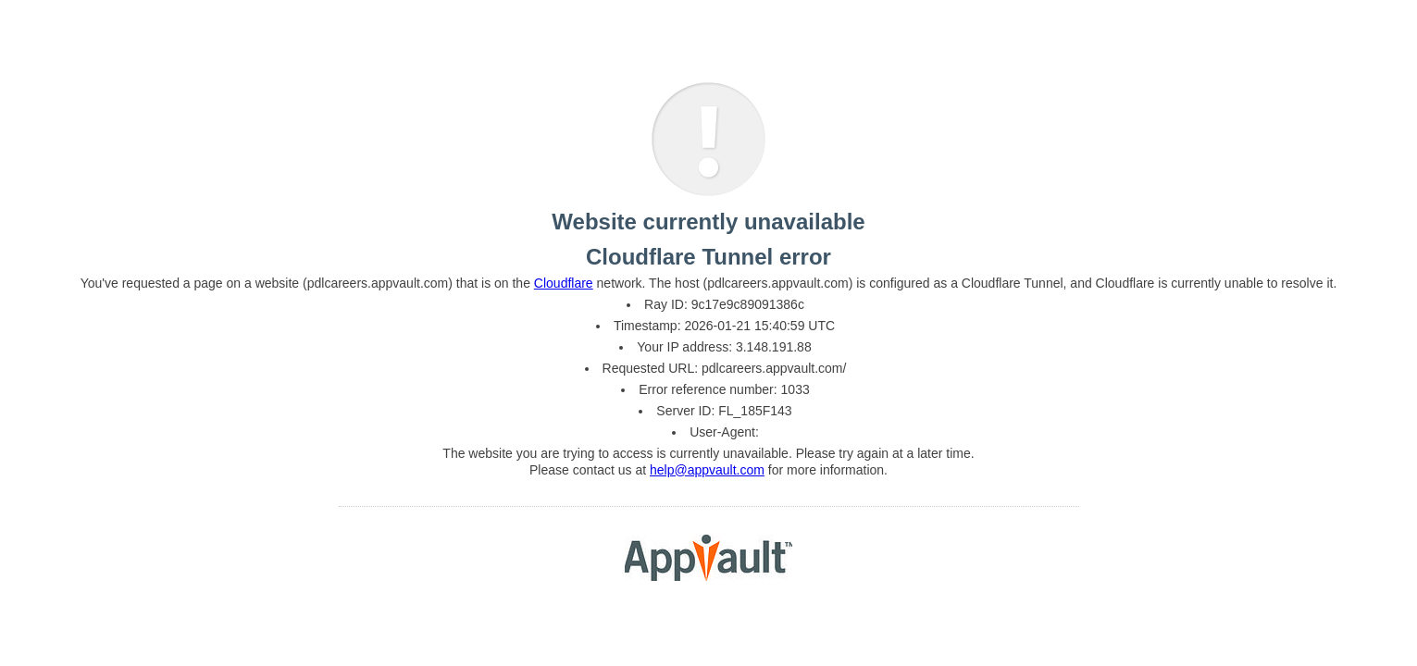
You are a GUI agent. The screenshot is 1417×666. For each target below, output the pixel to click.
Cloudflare (563, 283)
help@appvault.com (707, 469)
